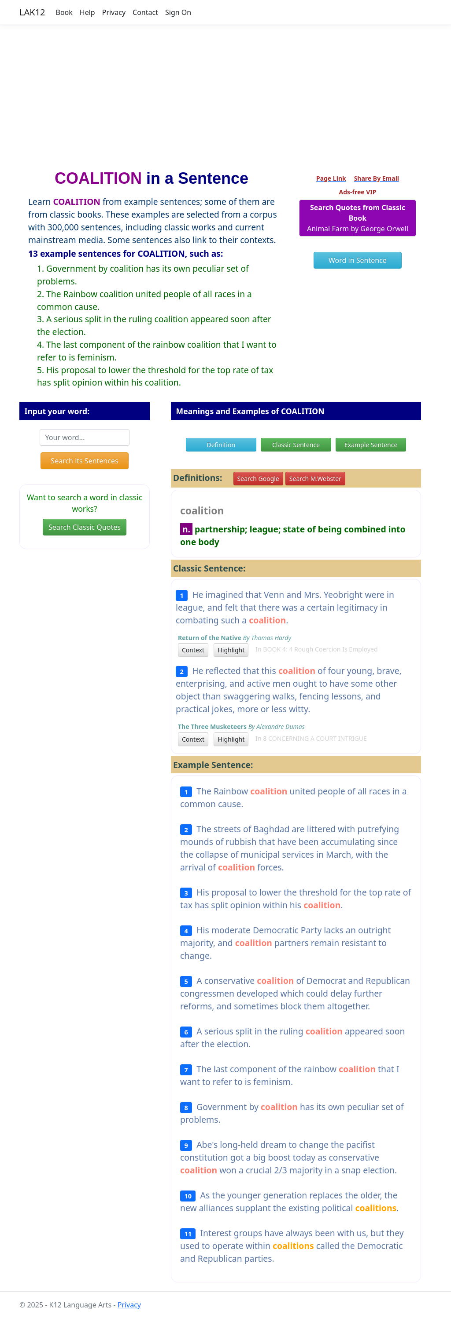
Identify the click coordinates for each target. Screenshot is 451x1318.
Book (64, 12)
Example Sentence (370, 445)
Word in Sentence (358, 260)
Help (87, 12)
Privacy (114, 12)
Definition (221, 445)
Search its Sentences (84, 461)
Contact (145, 12)
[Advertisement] (225, 93)
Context (193, 650)
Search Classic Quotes (84, 527)
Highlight (231, 650)
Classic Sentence (296, 445)
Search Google (258, 478)
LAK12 (32, 12)
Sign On (178, 12)
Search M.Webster (315, 478)
